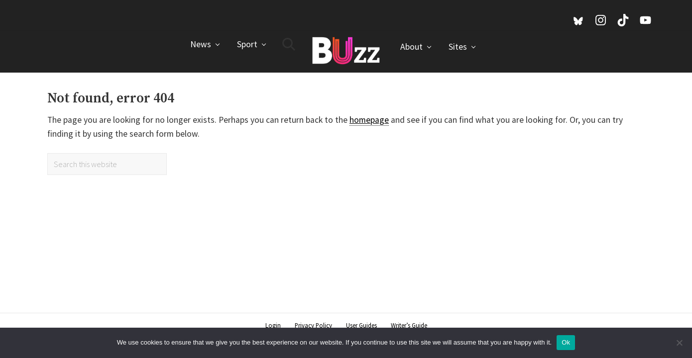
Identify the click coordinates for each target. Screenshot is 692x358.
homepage (369, 119)
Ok (566, 342)
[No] (680, 343)
